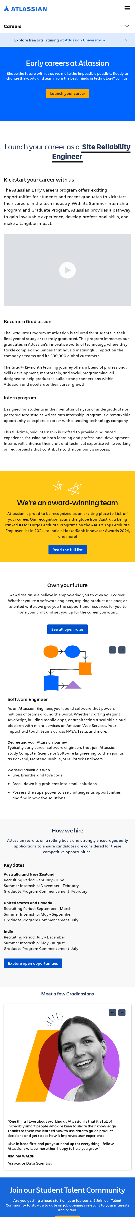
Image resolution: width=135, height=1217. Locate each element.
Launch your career (67, 93)
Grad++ (17, 367)
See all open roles (67, 629)
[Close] (126, 40)
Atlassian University (83, 39)
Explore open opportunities (33, 963)
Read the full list (68, 549)
